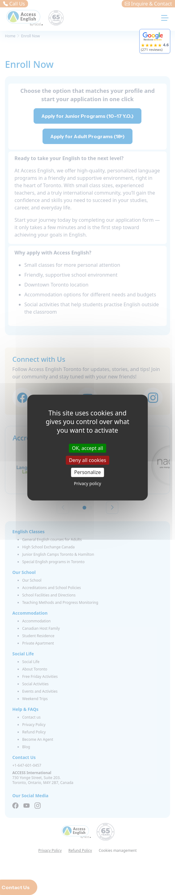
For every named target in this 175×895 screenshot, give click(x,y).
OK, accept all (87, 448)
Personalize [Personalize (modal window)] (87, 472)
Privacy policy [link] (87, 483)
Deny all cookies (87, 460)
